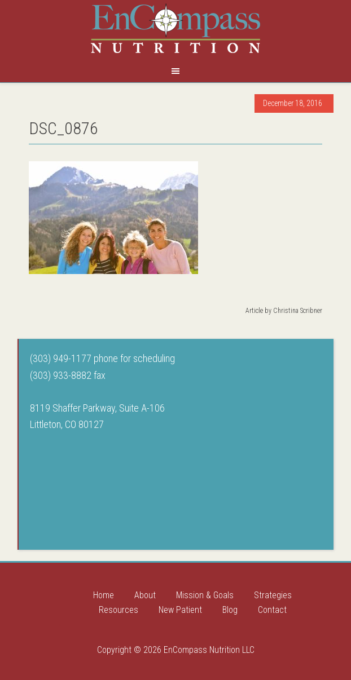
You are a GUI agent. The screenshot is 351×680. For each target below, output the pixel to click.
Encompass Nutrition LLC (175, 28)
